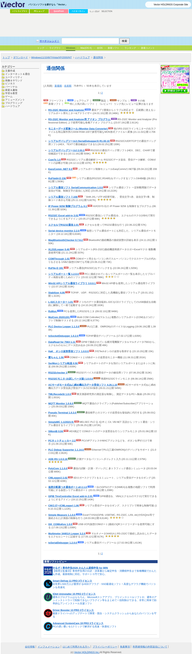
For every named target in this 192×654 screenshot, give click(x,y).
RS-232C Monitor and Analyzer (66, 110)
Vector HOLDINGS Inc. (86, 652)
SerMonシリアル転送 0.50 (63, 363)
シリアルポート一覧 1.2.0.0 (63, 274)
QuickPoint (59, 11)
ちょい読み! (95, 11)
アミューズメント (15, 99)
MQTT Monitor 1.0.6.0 (61, 403)
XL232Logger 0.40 (59, 249)
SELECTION (107, 11)
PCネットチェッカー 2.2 (62, 440)
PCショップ (39, 11)
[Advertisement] (71, 43)
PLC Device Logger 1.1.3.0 (64, 326)
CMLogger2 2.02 (58, 477)
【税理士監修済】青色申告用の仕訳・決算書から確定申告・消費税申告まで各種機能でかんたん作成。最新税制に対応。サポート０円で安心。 (104, 572)
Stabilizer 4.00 (56, 292)
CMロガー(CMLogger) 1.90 (64, 505)
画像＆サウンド (13, 80)
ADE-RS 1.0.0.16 (58, 459)
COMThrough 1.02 (59, 258)
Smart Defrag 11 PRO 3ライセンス (72, 580)
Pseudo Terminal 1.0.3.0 (62, 412)
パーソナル (11, 86)
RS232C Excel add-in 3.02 (63, 215)
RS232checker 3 (58, 372)
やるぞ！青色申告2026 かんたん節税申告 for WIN (80, 567)
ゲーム (9, 96)
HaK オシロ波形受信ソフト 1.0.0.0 (68, 351)
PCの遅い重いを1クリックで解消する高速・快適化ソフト (85, 626)
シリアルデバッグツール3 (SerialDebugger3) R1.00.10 (79, 141)
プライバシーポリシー (105, 646)
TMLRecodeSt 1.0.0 (60, 394)
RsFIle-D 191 (56, 268)
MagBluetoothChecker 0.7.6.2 (65, 240)
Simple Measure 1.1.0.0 (62, 514)
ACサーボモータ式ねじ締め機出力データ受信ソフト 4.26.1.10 (83, 384)
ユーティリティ (13, 77)
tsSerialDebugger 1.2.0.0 (63, 542)
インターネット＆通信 (17, 74)
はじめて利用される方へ (76, 646)
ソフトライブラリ (19, 11)
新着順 (58, 85)
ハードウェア (12, 106)
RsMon (52, 311)
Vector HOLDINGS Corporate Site (171, 4)
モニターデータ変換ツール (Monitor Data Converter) (78, 128)
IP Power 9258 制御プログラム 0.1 (68, 206)
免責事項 (125, 646)
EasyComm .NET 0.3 (60, 169)
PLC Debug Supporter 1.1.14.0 (66, 449)
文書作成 (10, 70)
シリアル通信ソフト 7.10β (63, 196)
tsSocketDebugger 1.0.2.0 (63, 335)
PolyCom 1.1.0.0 (58, 468)
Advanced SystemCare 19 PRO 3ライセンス (78, 623)
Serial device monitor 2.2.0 (64, 230)
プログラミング (13, 103)
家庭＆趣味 (11, 90)
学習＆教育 (11, 93)
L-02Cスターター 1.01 (61, 302)
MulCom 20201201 (59, 317)
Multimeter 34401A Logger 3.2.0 (67, 533)
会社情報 (30, 646)
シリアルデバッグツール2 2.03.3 (66, 150)
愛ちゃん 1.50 (56, 357)
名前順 (67, 85)
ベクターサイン (78, 11)
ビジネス (10, 83)
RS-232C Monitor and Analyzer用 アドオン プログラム (79, 119)
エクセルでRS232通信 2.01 (63, 224)
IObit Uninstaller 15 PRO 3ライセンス (74, 593)
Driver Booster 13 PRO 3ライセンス (73, 610)
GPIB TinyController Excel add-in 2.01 (70, 496)
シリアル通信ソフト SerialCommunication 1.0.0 (75, 187)
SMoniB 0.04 (56, 431)
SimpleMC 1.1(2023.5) (61, 422)
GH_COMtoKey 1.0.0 (60, 524)
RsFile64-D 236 (57, 178)
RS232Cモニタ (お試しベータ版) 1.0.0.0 (71, 378)
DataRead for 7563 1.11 (62, 342)
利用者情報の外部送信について (150, 646)
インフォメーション (49, 646)
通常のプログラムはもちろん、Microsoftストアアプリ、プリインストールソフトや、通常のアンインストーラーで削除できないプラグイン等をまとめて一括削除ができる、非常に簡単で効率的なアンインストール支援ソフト (105, 600)
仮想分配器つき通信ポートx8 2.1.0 (68, 487)
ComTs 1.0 (54, 159)
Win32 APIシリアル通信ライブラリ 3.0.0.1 (72, 283)
